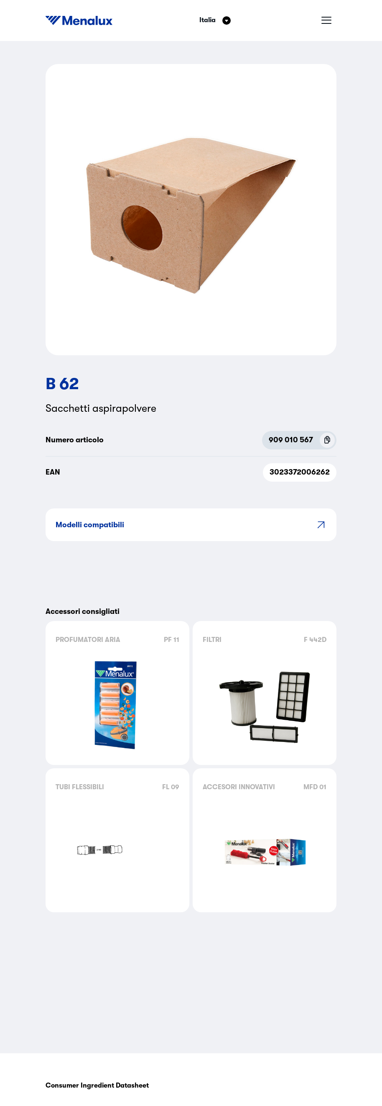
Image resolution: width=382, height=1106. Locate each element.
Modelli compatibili (191, 524)
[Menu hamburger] (326, 20)
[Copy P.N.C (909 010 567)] (327, 440)
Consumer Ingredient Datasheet (97, 1085)
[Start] (79, 20)
